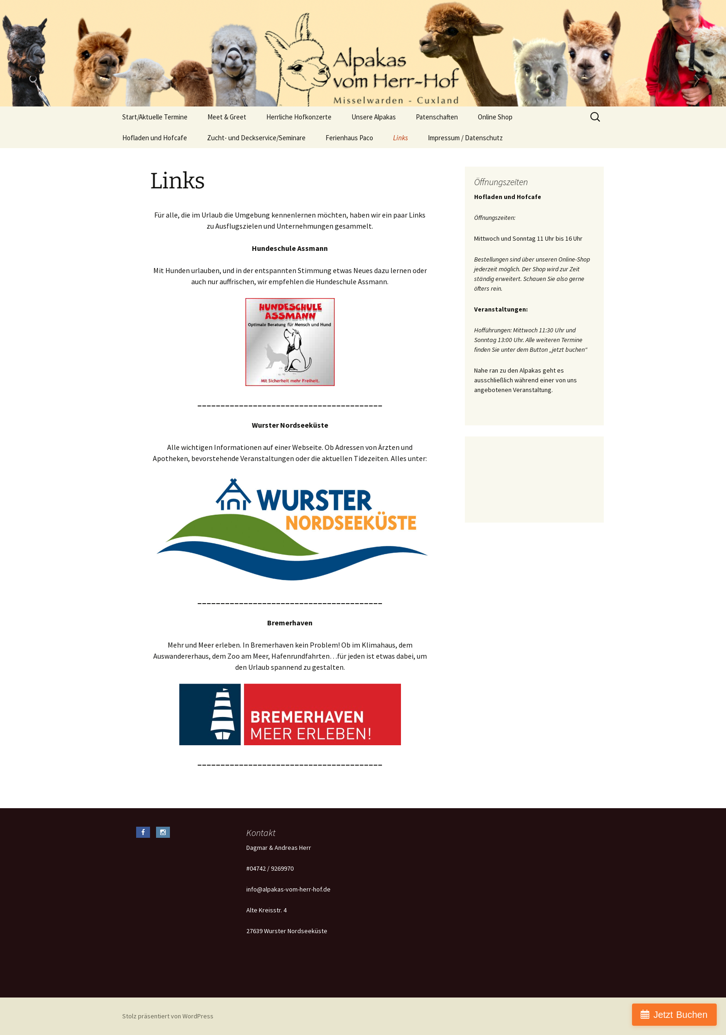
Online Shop (495, 116)
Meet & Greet (226, 116)
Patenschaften (437, 116)
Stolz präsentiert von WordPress (167, 1016)
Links (400, 137)
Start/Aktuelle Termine (155, 116)
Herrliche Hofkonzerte (299, 116)
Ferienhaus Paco (349, 137)
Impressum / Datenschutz (465, 137)
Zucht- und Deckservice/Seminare (256, 137)
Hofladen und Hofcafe (154, 137)
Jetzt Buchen (680, 1015)
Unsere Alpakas (373, 116)
